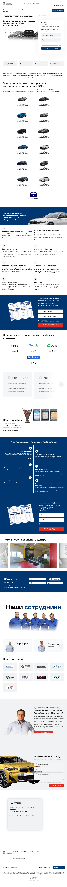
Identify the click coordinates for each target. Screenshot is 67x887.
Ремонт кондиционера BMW (39, 15)
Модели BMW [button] (15, 9)
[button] (61, 384)
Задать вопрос (56, 785)
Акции (41, 9)
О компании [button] (6, 9)
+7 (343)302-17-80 (58, 5)
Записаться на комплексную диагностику (50, 325)
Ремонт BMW (6, 15)
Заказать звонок (58, 10)
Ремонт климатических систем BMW (20, 15)
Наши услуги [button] (25, 9)
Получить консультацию (51, 48)
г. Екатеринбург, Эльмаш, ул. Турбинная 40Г (22, 815)
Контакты (5, 11)
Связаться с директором (44, 732)
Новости (34, 9)
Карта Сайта (27, 854)
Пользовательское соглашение (19, 858)
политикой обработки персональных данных (51, 45)
